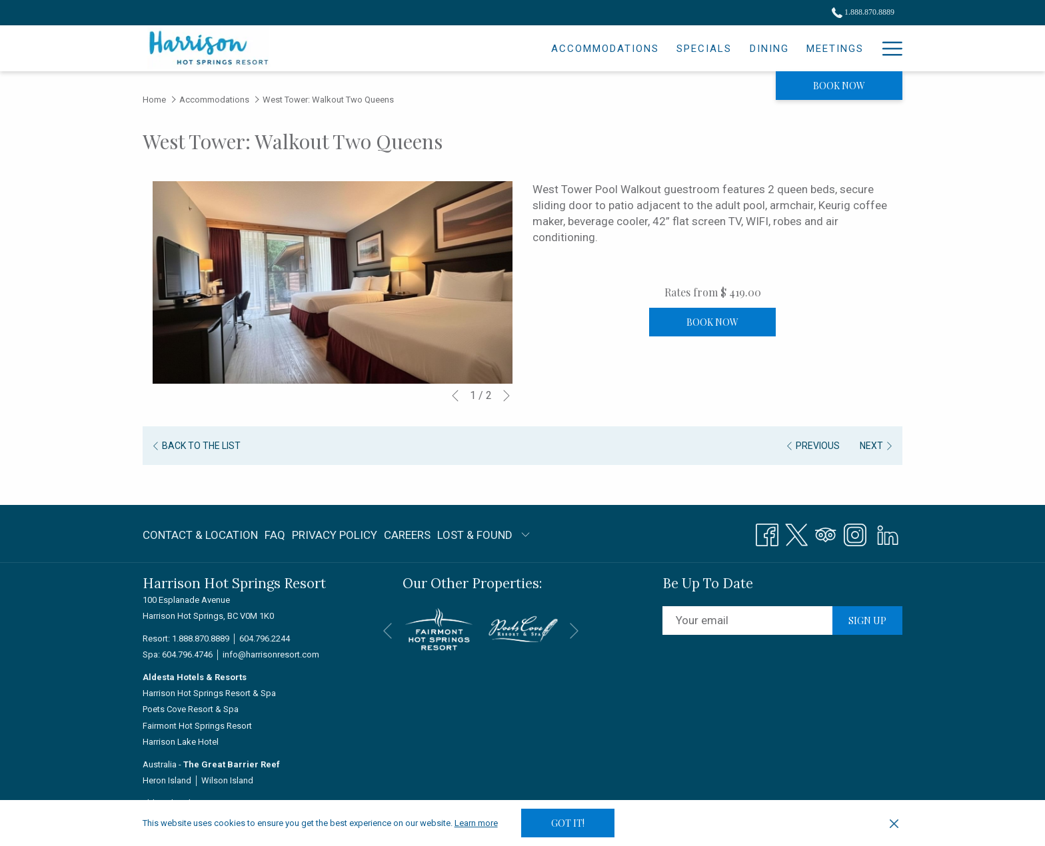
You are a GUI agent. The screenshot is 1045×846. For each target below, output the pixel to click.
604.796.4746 (187, 654)
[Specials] (588, 48)
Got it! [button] (567, 823)
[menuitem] (202, 534)
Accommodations (214, 100)
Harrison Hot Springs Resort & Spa (209, 693)
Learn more (476, 823)
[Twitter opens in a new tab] (796, 533)
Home (154, 100)
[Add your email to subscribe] (747, 620)
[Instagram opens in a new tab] (855, 533)
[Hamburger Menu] (887, 48)
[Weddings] (795, 48)
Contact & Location (200, 535)
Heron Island (167, 780)
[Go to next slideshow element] (507, 396)
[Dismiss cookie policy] (894, 823)
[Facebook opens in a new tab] (767, 533)
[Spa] (852, 48)
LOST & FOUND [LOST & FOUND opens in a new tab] (475, 537)
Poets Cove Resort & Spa (191, 709)
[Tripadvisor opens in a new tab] (825, 533)
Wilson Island (227, 780)
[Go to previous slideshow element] (455, 396)
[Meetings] (719, 48)
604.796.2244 (264, 638)
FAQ (275, 535)
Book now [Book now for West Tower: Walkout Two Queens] (712, 322)
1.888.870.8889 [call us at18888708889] (863, 12)
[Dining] (653, 48)
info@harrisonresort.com (271, 654)
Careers (407, 535)
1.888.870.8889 (200, 638)
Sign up (867, 620)
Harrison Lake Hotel (181, 742)
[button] (333, 282)
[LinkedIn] (887, 533)
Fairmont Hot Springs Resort (197, 726)
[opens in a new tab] (439, 628)
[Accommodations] (489, 48)
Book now (839, 85)
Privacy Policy (334, 535)
